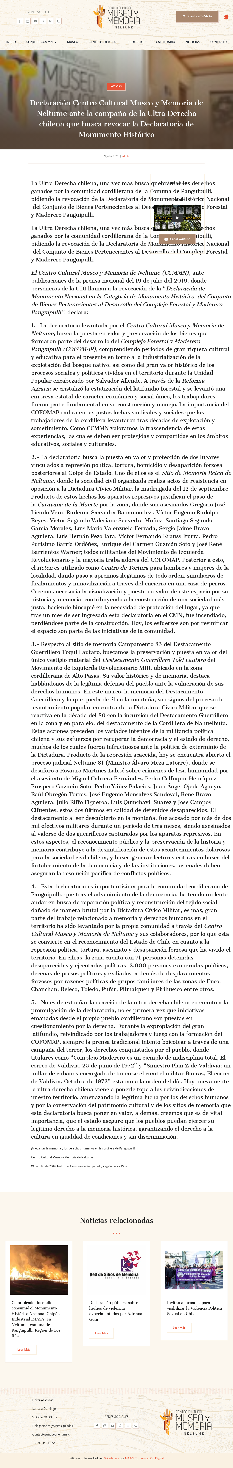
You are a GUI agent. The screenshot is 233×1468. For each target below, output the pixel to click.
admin (126, 156)
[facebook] (20, 21)
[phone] (59, 21)
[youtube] (35, 21)
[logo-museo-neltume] (116, 6)
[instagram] (28, 21)
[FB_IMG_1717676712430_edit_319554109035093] (39, 1247)
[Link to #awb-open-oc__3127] (226, 17)
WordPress (111, 1458)
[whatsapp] (43, 21)
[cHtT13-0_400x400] (116, 1247)
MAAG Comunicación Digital (144, 1458)
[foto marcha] (194, 1247)
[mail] (51, 21)
